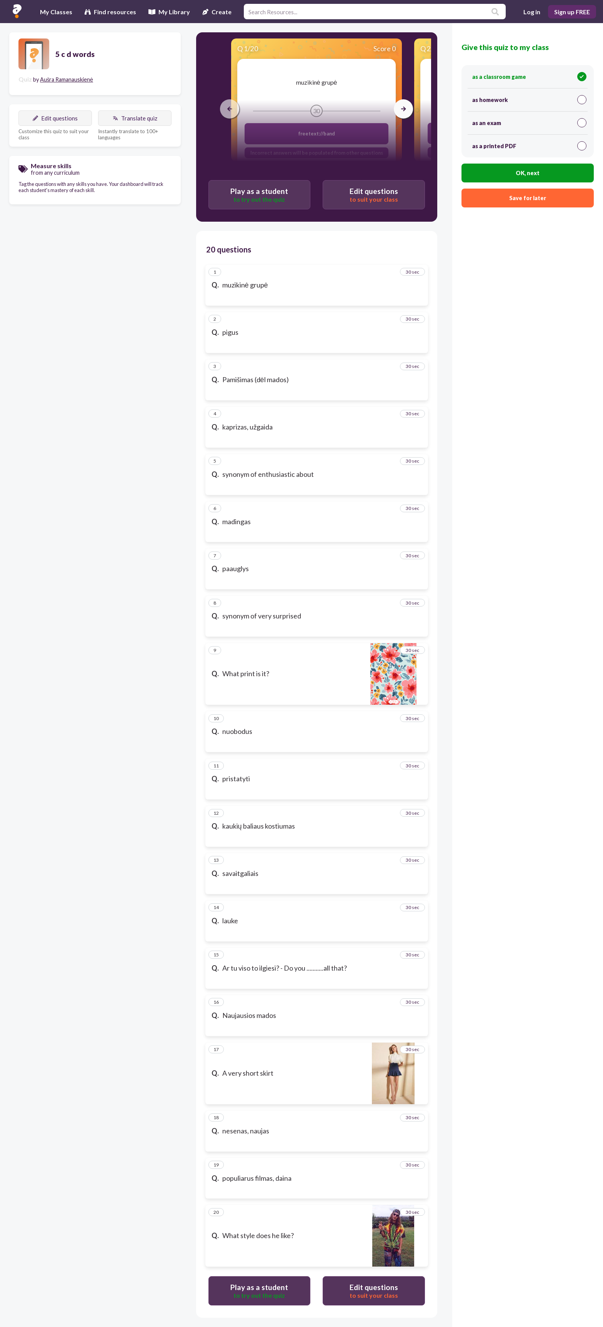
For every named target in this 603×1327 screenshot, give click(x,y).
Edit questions (55, 118)
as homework (529, 99)
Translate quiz (135, 118)
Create (217, 11)
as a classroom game (529, 76)
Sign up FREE (572, 11)
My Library (169, 11)
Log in (531, 11)
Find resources (110, 11)
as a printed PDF (529, 145)
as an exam (529, 122)
